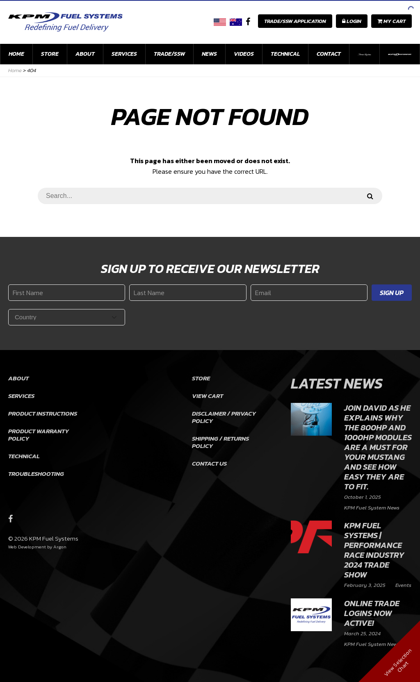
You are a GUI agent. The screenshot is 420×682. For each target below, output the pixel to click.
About (85, 54)
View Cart (207, 395)
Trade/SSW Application (295, 21)
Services (124, 54)
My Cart (391, 21)
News (209, 54)
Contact (329, 54)
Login (351, 21)
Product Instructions (42, 413)
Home (16, 54)
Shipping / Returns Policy (220, 442)
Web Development (27, 546)
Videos (244, 54)
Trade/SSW (169, 54)
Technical (285, 54)
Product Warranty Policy (38, 434)
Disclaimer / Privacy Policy (224, 417)
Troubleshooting (36, 473)
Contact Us (209, 463)
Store (50, 54)
